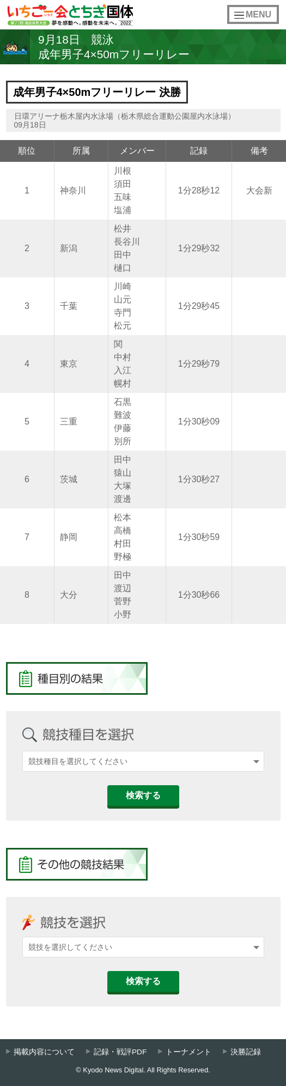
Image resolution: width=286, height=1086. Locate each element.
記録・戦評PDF (120, 1052)
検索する (143, 795)
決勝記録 (245, 1052)
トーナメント (188, 1052)
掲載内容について (44, 1052)
